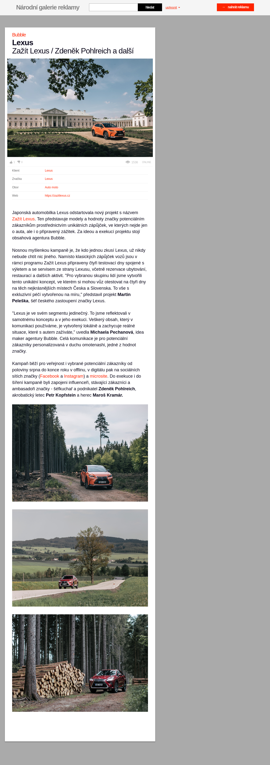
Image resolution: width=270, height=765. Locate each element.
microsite (98, 376)
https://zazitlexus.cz (57, 195)
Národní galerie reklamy (47, 7)
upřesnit (173, 7)
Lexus (49, 170)
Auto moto (51, 187)
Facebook (49, 376)
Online (146, 162)
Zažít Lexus (23, 219)
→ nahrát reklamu (235, 7)
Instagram (73, 376)
